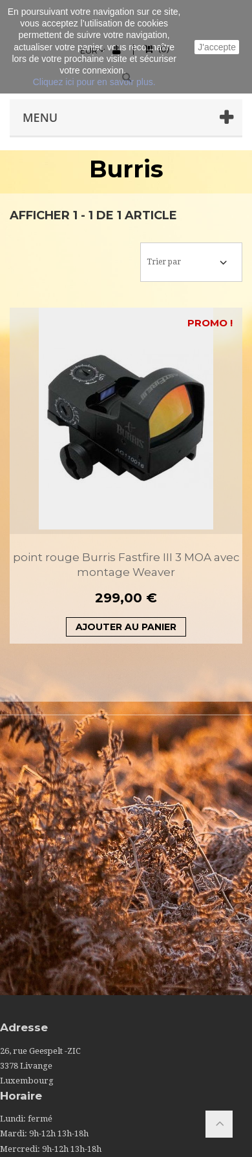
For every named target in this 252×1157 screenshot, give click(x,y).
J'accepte (217, 47)
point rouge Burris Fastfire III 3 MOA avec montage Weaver (126, 564)
